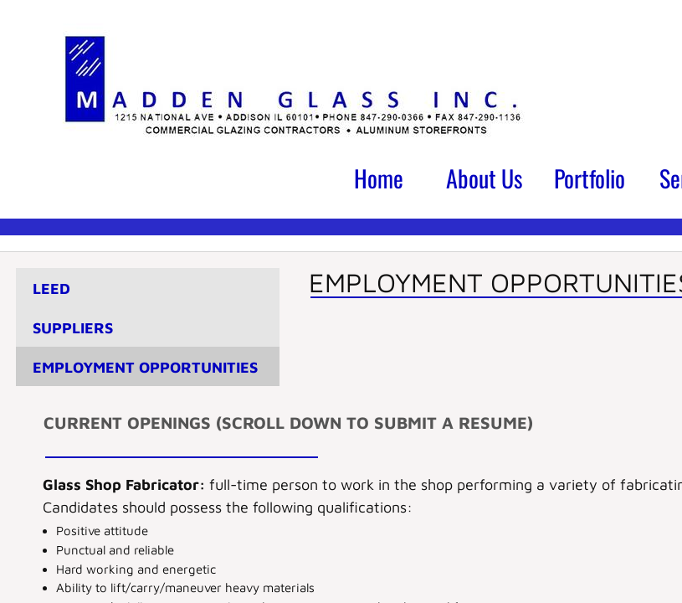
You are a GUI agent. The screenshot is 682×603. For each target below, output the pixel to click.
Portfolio (589, 178)
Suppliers (73, 328)
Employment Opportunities (145, 367)
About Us (484, 178)
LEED (51, 288)
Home (378, 178)
